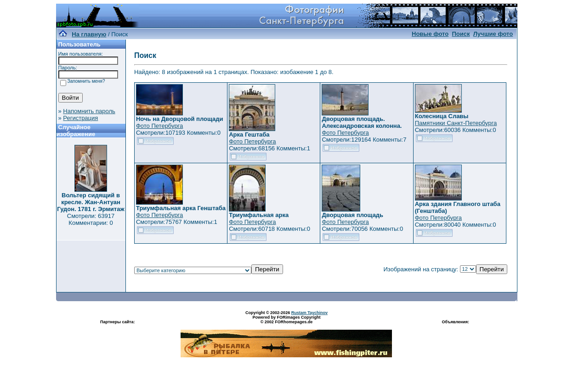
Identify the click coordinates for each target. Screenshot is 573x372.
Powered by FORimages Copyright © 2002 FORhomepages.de (286, 319)
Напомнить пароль (89, 111)
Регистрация (80, 117)
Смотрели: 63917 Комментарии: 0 (90, 219)
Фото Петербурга (159, 125)
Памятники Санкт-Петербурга (456, 123)
